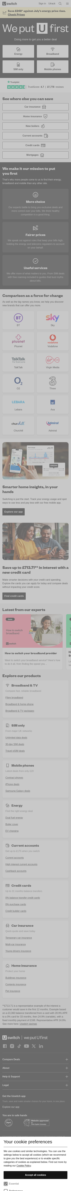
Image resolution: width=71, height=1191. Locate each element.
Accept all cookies (35, 1175)
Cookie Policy (23, 1165)
